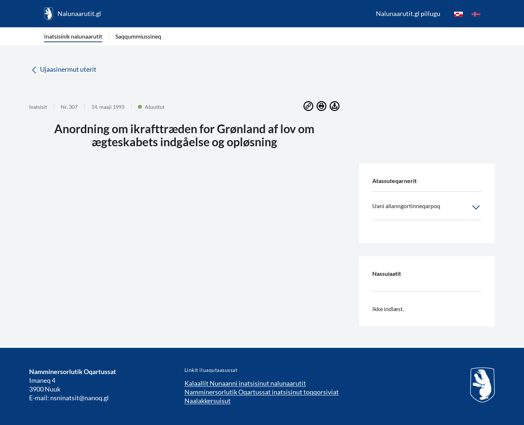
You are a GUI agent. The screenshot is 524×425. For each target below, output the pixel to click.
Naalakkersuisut (207, 401)
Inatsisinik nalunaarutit (73, 36)
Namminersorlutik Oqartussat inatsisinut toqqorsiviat (261, 392)
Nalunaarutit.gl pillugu (408, 13)
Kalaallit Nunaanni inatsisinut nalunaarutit (245, 383)
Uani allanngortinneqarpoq (427, 207)
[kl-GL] (458, 14)
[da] (476, 14)
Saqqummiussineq (138, 36)
